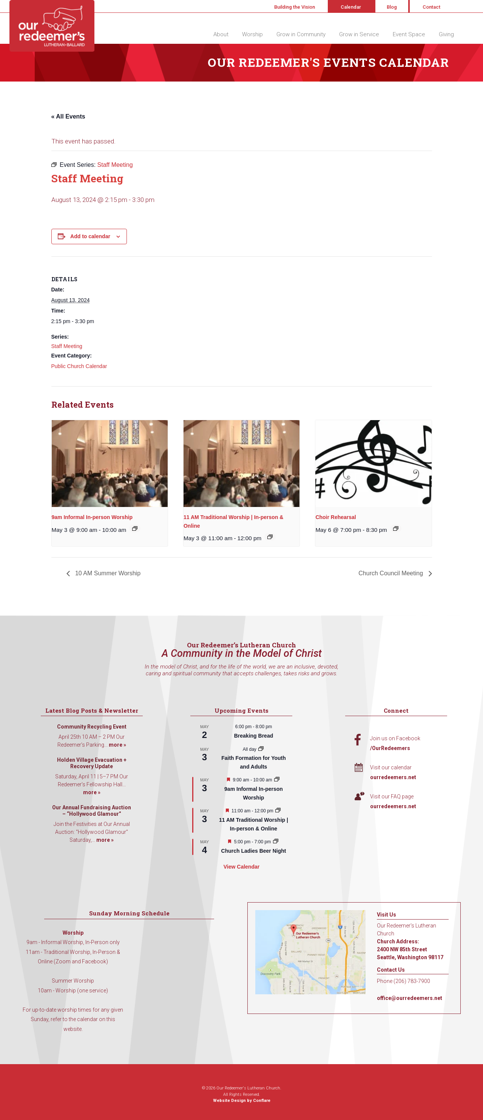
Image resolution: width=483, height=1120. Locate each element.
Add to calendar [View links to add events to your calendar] (90, 236)
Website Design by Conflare (241, 1100)
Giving (446, 34)
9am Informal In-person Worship (92, 517)
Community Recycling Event (92, 727)
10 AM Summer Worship (107, 573)
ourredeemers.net (393, 777)
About (220, 34)
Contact (431, 7)
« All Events (68, 116)
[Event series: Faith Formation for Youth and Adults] (261, 749)
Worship (252, 34)
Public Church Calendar (79, 366)
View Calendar (241, 867)
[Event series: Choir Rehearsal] (395, 528)
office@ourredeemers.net (409, 998)
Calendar (351, 7)
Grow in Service (359, 34)
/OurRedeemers (390, 748)
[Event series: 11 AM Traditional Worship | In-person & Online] (270, 537)
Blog (392, 7)
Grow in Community (301, 34)
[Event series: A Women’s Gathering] (275, 841)
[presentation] (110, 463)
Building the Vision (294, 7)
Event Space (409, 34)
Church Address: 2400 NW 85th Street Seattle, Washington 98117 (410, 949)
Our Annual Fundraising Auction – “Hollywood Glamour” (91, 810)
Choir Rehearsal (335, 517)
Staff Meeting (66, 346)
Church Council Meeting (391, 573)
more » (117, 745)
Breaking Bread (253, 736)
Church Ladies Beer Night (253, 851)
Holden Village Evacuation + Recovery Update (92, 763)
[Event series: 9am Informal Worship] (134, 528)
